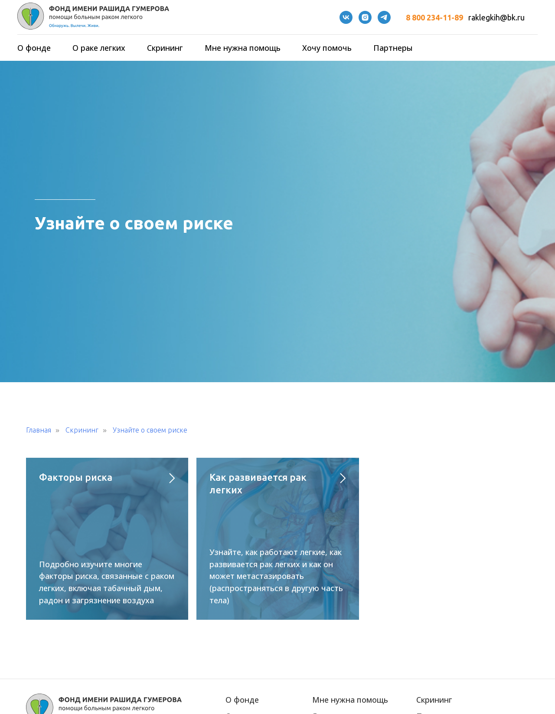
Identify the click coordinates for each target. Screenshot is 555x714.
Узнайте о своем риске (150, 430)
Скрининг (165, 48)
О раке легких (98, 48)
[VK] (346, 17)
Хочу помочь (327, 48)
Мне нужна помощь (243, 48)
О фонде (34, 48)
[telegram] (384, 17)
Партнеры (393, 48)
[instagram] (365, 17)
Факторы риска (75, 477)
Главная (38, 430)
